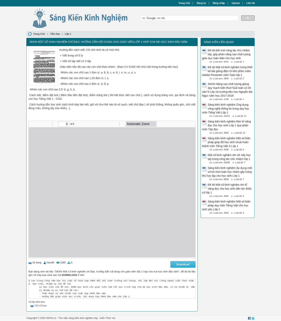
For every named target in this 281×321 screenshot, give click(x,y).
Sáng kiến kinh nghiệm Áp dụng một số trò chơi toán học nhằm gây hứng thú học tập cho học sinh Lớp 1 (227, 171)
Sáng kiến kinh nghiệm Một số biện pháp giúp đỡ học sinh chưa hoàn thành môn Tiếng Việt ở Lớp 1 (226, 142)
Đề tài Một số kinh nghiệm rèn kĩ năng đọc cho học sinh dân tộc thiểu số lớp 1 (227, 188)
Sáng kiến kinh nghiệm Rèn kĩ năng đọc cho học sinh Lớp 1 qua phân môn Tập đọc (226, 125)
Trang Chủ (184, 3)
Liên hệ (250, 3)
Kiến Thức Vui (107, 318)
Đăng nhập (219, 3)
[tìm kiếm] (189, 18)
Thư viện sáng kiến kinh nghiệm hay (78, 318)
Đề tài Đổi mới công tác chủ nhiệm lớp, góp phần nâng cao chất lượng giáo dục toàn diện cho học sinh (226, 54)
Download (182, 264)
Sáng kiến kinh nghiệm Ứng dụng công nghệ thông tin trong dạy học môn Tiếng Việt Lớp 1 (225, 108)
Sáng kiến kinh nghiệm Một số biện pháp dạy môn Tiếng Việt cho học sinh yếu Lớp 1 (226, 205)
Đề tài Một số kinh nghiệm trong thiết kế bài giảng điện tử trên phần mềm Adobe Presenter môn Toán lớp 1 (227, 71)
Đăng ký (201, 3)
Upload (236, 3)
